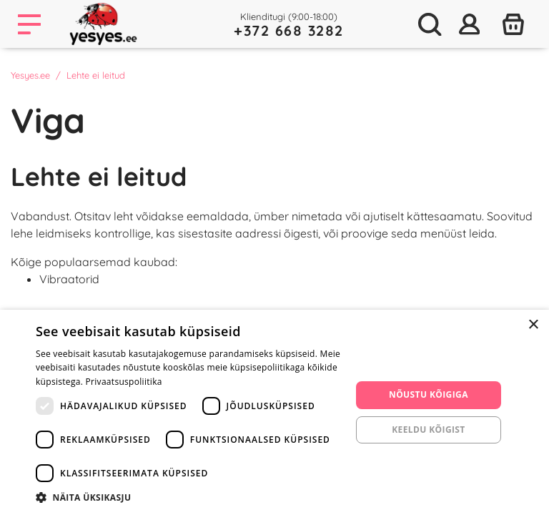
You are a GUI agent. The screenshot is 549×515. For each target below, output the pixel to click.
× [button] (533, 325)
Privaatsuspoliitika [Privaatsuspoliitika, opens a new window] (124, 382)
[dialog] (274, 412)
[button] (189, 497)
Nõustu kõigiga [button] (428, 394)
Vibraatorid (69, 279)
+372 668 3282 (289, 30)
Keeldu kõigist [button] (428, 429)
